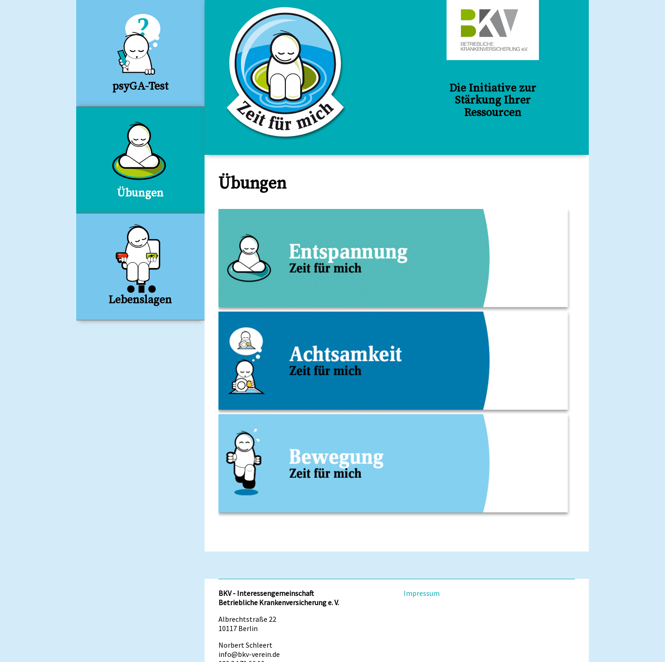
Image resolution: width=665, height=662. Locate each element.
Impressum (422, 593)
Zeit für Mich (286, 73)
